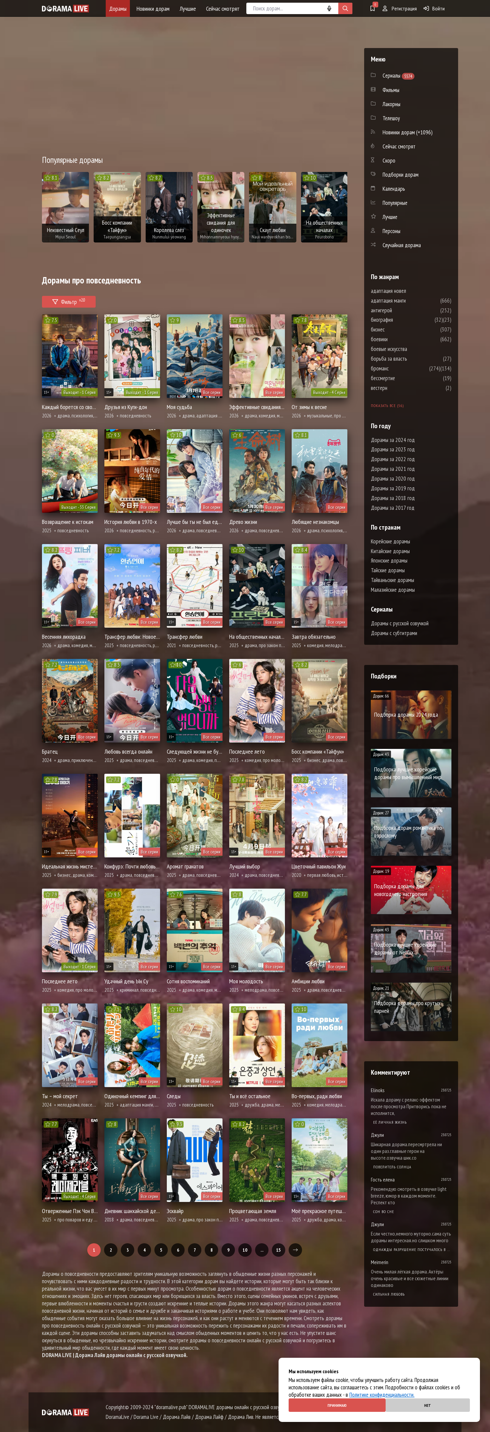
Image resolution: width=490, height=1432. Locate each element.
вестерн (399, 388)
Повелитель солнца (392, 1166)
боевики (399, 339)
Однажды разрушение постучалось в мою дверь (412, 1249)
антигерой (401, 310)
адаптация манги (408, 300)
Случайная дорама (402, 245)
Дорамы (118, 8)
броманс (400, 368)
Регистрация (400, 8)
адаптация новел (408, 291)
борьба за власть (409, 358)
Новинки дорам (153, 8)
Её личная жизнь (390, 1122)
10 (245, 1250)
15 (278, 1250)
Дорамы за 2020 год (393, 478)
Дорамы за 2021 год (393, 469)
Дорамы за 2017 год (392, 507)
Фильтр (68, 301)
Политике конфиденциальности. (381, 1394)
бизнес (398, 329)
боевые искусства (409, 349)
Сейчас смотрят (223, 8)
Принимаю (337, 1405)
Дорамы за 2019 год (393, 488)
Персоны (391, 231)
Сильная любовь (389, 1294)
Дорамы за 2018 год (393, 498)
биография (402, 319)
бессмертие (403, 378)
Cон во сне (383, 1211)
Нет (427, 1405)
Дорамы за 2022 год (393, 459)
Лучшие (188, 8)
